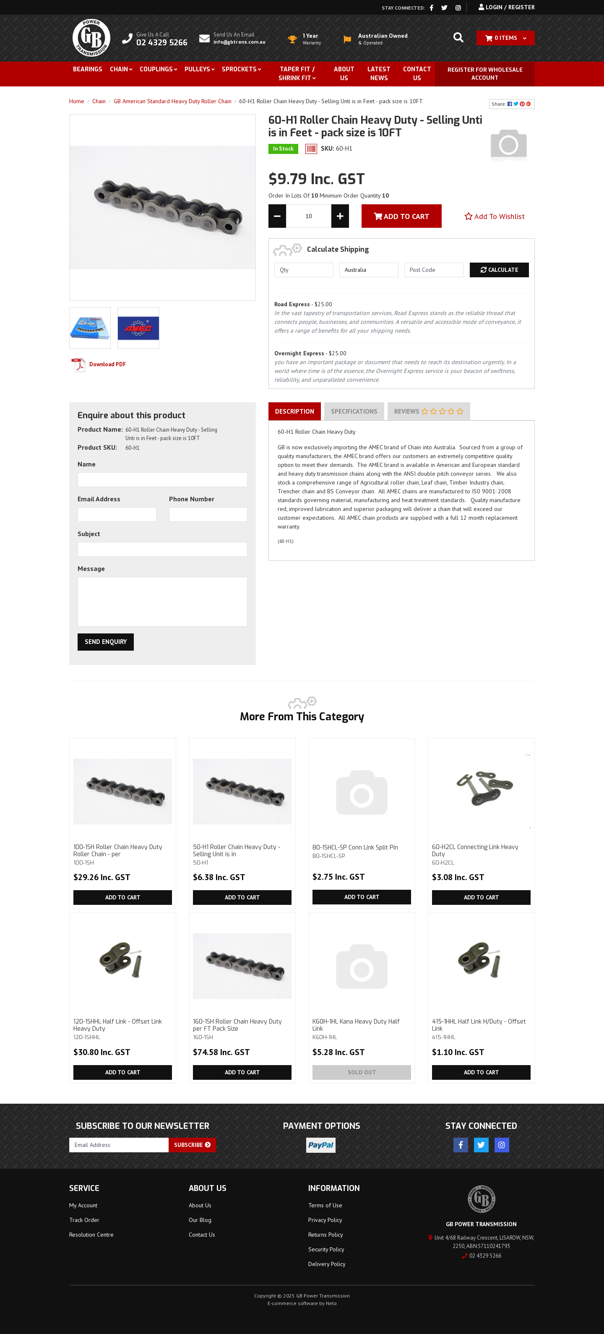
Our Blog (200, 1220)
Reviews (428, 411)
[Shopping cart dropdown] (505, 38)
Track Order (84, 1220)
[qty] (303, 270)
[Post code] (433, 270)
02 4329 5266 (481, 1255)
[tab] (294, 411)
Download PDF (97, 364)
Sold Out (362, 1072)
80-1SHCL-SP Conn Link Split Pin (361, 851)
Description (294, 411)
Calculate (499, 270)
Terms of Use (325, 1205)
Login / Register (507, 7)
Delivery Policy (327, 1264)
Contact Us (417, 73)
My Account (83, 1205)
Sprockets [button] (239, 69)
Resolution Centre (91, 1234)
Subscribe (192, 1145)
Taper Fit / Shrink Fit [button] (297, 73)
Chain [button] (119, 69)
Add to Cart (123, 897)
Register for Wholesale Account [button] (485, 74)
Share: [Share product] (512, 104)
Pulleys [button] (197, 69)
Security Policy (326, 1249)
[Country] (368, 270)
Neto (331, 1303)
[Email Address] (119, 1145)
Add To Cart (402, 216)
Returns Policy (325, 1234)
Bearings (87, 69)
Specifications (354, 411)
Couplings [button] (156, 69)
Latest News (379, 73)
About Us (344, 73)
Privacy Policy (325, 1220)
